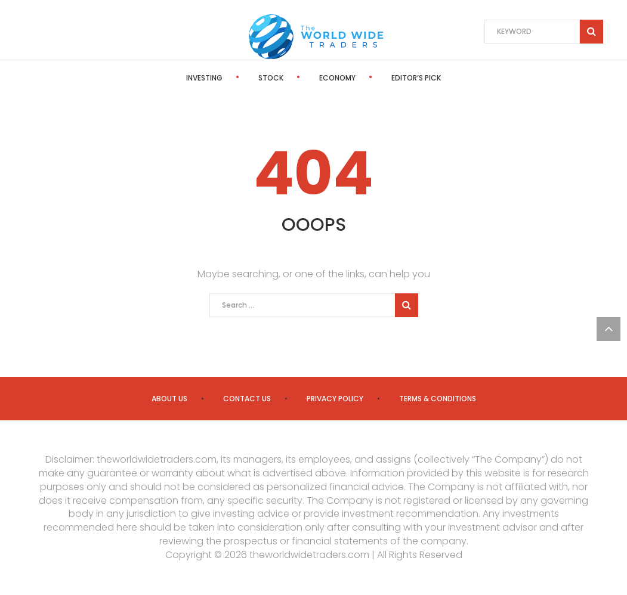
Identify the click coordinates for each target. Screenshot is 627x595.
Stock (270, 78)
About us (169, 398)
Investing (204, 78)
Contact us (247, 398)
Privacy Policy (335, 398)
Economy (337, 78)
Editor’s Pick (416, 78)
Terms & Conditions (437, 398)
